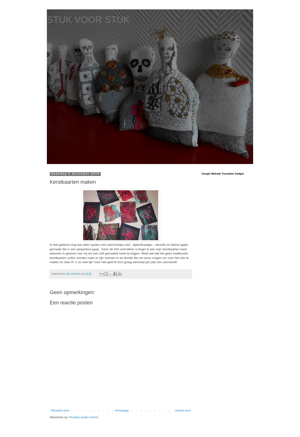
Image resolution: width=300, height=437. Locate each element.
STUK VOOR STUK (88, 20)
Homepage (122, 410)
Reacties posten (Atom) (83, 417)
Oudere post (183, 410)
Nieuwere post (60, 410)
